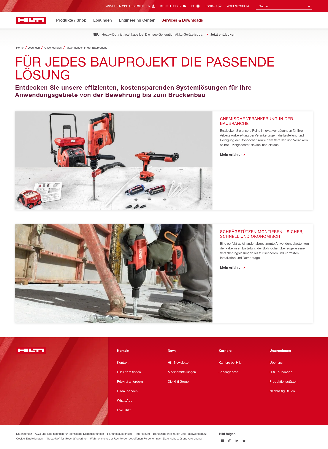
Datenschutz (24, 433)
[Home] (31, 20)
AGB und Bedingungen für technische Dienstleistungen (69, 433)
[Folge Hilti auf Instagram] (229, 440)
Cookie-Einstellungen (29, 438)
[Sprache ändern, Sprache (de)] (196, 6)
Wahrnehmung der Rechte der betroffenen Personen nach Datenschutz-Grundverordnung (145, 438)
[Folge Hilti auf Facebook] (222, 440)
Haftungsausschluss (120, 433)
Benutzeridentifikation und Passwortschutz (179, 433)
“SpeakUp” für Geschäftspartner (66, 438)
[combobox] (284, 6)
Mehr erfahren (231, 154)
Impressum (143, 433)
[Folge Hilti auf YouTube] (243, 440)
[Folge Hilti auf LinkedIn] (236, 440)
